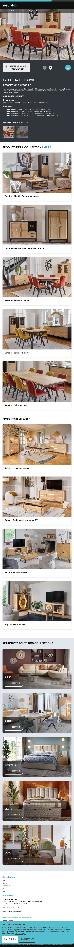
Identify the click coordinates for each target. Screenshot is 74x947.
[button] (50, 68)
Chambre (6, 886)
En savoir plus (20, 934)
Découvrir (14, 683)
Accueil (5, 11)
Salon (5, 880)
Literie (5, 888)
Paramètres (27, 939)
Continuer (10, 939)
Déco (5, 891)
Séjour (24, 11)
